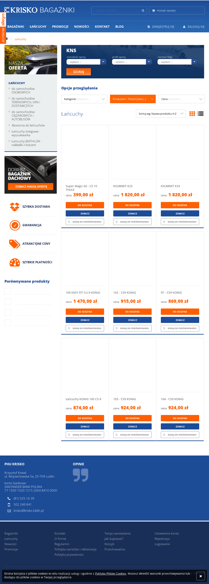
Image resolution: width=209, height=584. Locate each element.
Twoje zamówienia (117, 533)
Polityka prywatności (69, 554)
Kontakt (59, 533)
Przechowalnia (114, 549)
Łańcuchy (17, 83)
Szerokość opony (76, 57)
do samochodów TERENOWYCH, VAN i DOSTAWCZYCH (26, 102)
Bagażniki (11, 533)
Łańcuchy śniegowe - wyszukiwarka (26, 133)
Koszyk (109, 544)
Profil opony (119, 57)
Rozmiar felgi (165, 57)
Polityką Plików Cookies (110, 573)
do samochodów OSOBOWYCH (23, 90)
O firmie (60, 539)
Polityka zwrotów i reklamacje (75, 549)
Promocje (11, 549)
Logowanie (162, 544)
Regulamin (61, 544)
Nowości (10, 544)
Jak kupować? (113, 539)
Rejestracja (162, 539)
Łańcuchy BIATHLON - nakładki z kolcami (27, 143)
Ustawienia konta (167, 533)
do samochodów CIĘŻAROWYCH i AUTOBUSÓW (23, 115)
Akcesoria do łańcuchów (28, 125)
